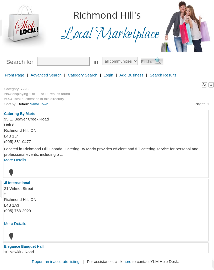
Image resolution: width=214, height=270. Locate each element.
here (127, 261)
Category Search (82, 75)
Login (108, 75)
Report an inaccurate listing (56, 261)
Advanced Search (46, 75)
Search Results (163, 75)
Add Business (131, 75)
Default (23, 104)
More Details (15, 160)
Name (34, 104)
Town (44, 104)
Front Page (14, 75)
